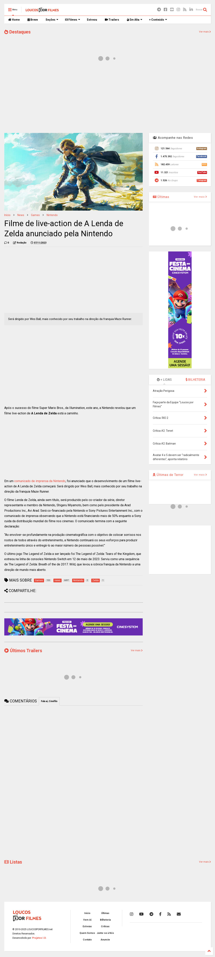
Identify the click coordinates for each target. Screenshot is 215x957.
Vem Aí (87, 919)
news (20, 215)
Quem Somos (87, 933)
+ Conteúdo (158, 19)
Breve (32, 19)
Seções (52, 19)
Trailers (112, 19)
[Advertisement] (107, 99)
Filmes (72, 19)
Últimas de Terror (168, 475)
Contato (87, 939)
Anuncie (105, 939)
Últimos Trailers (23, 650)
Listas (13, 862)
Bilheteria (105, 919)
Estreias (87, 926)
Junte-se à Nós (105, 933)
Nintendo (52, 215)
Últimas (161, 197)
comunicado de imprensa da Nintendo (39, 481)
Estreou (92, 19)
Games (35, 215)
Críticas (105, 926)
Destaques (17, 32)
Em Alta (134, 19)
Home (14, 19)
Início (7, 215)
